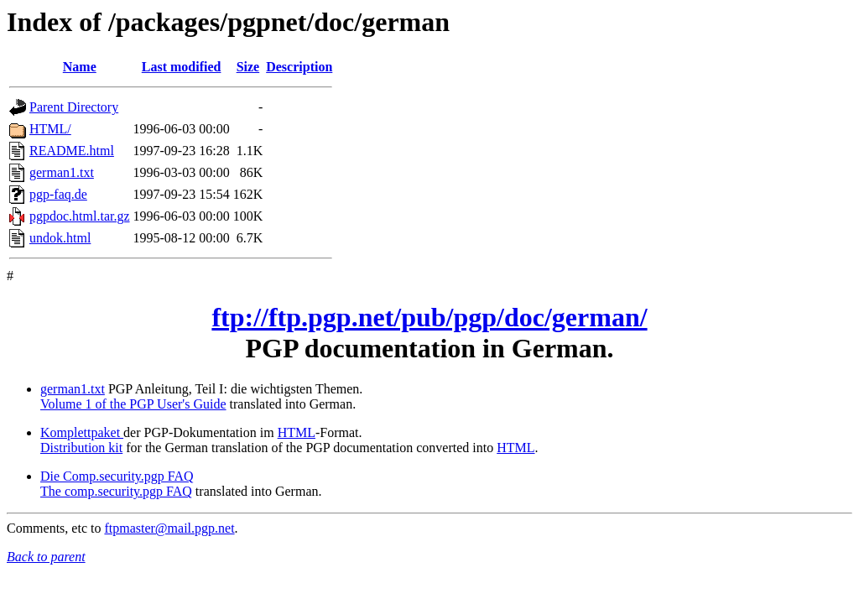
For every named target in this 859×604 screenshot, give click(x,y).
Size (248, 67)
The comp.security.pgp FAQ (116, 491)
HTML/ (50, 129)
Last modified (181, 67)
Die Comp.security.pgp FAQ (117, 476)
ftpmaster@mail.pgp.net (169, 528)
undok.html (60, 238)
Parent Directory (73, 107)
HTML (296, 432)
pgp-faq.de (58, 194)
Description (299, 67)
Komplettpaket (81, 432)
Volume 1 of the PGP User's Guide (133, 404)
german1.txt (61, 172)
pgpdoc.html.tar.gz (79, 216)
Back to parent (46, 556)
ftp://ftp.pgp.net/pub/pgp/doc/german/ (429, 317)
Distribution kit (81, 447)
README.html (71, 150)
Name (79, 67)
